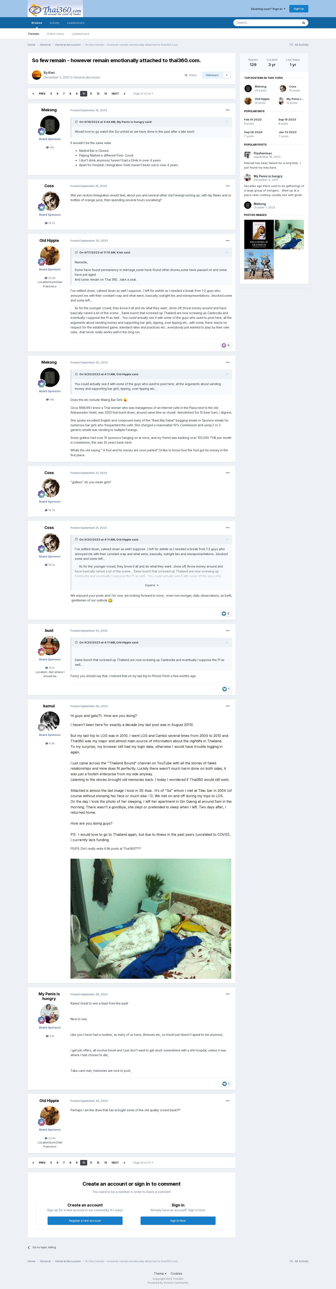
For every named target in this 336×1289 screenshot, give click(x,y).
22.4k (50, 278)
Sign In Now (178, 1220)
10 (83, 93)
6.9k (50, 743)
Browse (37, 24)
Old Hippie (49, 240)
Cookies (176, 1273)
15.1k (50, 667)
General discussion (87, 77)
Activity (54, 22)
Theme (160, 1273)
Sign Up (299, 8)
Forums (33, 33)
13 (105, 93)
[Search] (255, 22)
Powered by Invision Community (168, 1282)
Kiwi (51, 72)
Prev (42, 93)
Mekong (49, 110)
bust (49, 630)
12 (98, 93)
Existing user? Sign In (268, 9)
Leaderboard (80, 33)
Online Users (55, 33)
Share (191, 75)
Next (115, 93)
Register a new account (85, 1220)
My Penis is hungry (130, 121)
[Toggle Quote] (77, 121)
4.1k (50, 1036)
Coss (49, 186)
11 (91, 93)
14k (50, 147)
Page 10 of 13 (143, 93)
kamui (49, 706)
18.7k (50, 223)
